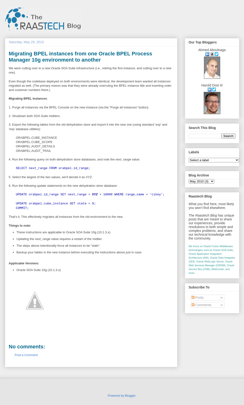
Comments (202, 305)
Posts (198, 297)
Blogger (130, 395)
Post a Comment (26, 355)
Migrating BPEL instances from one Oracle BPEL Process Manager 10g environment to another (80, 57)
